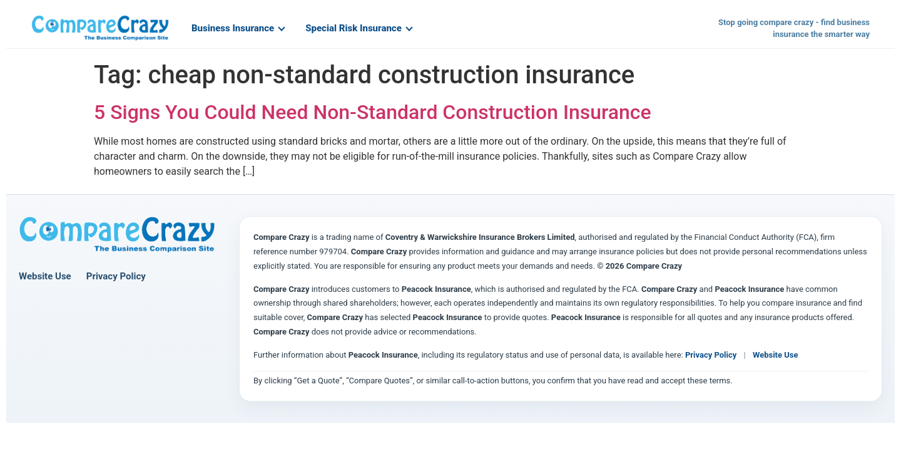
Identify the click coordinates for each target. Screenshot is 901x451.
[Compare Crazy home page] (117, 235)
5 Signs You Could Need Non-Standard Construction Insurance (372, 112)
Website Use (45, 276)
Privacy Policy (116, 276)
